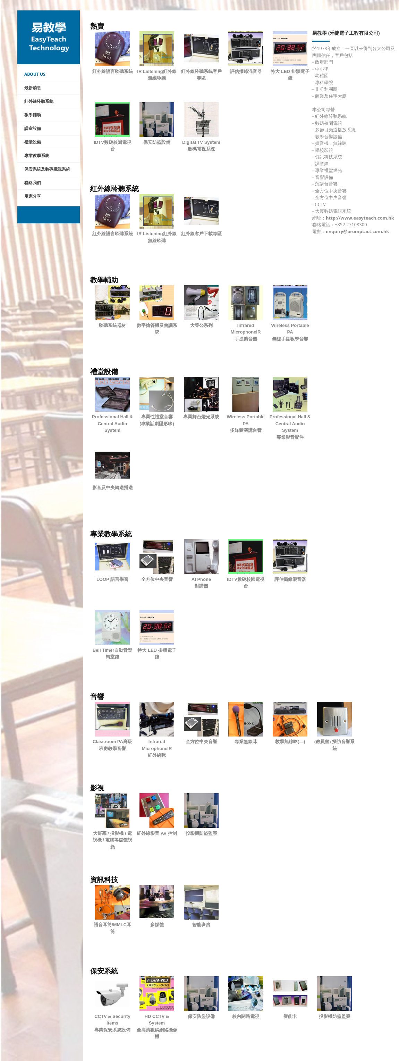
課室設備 (32, 128)
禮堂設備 (32, 142)
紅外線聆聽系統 (38, 101)
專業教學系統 (36, 155)
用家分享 (32, 196)
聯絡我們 (32, 183)
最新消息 (32, 88)
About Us (34, 74)
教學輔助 (32, 115)
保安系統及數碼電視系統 (47, 169)
